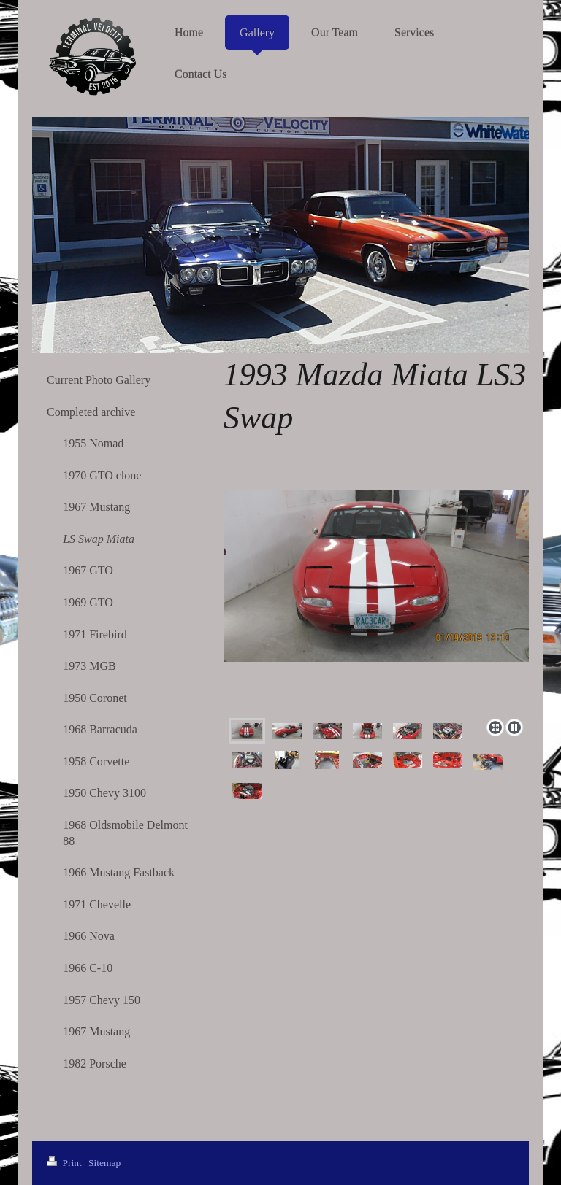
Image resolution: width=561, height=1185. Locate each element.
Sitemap (104, 1162)
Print (65, 1162)
